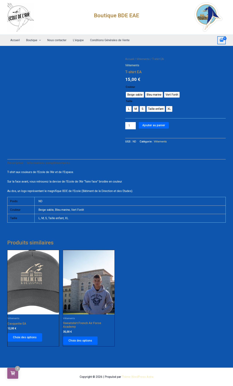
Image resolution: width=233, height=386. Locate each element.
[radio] (135, 94)
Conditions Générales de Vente (107, 40)
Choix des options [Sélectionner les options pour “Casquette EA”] (25, 337)
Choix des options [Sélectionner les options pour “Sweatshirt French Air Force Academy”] (80, 340)
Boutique (32, 40)
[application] (38, 40)
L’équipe (76, 40)
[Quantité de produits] (130, 125)
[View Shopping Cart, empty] (221, 40)
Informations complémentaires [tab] (48, 163)
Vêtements (143, 59)
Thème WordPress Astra (137, 377)
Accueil (14, 40)
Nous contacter (55, 40)
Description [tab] (15, 163)
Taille (129, 101)
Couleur (130, 86)
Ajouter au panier (153, 125)
